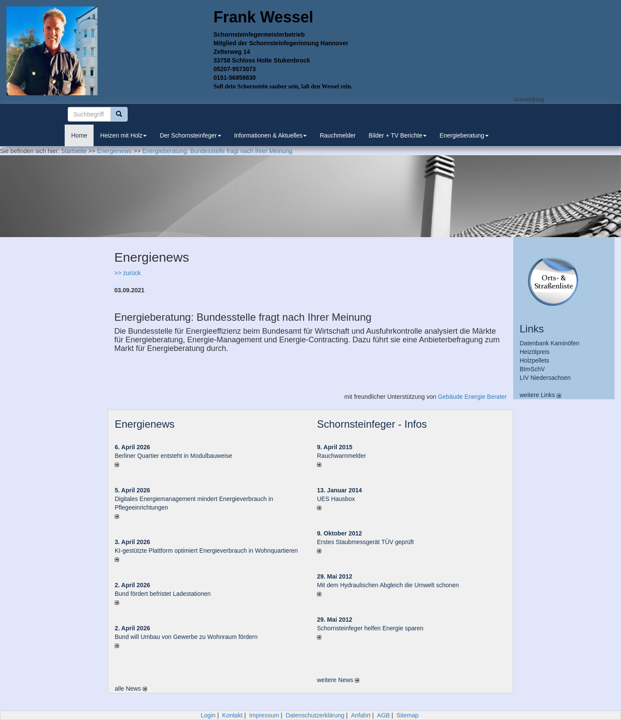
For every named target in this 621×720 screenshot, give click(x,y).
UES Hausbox (336, 498)
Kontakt (232, 715)
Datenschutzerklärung (314, 715)
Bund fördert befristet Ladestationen (163, 593)
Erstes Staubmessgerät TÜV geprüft (365, 541)
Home (79, 135)
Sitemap (407, 715)
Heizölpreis (534, 351)
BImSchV (532, 369)
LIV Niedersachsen (545, 377)
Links (532, 329)
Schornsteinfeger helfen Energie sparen (370, 628)
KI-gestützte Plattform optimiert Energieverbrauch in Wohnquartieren (206, 550)
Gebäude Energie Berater (472, 396)
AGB (383, 715)
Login (208, 715)
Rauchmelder (337, 135)
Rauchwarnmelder (341, 455)
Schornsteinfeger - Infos (372, 424)
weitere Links (540, 394)
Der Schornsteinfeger (190, 135)
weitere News (338, 679)
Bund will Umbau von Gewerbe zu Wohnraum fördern (186, 636)
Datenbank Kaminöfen (550, 343)
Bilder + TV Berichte (398, 135)
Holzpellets (534, 360)
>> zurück (127, 272)
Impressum (264, 715)
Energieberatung (464, 135)
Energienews (145, 424)
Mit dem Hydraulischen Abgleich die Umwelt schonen (388, 585)
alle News (131, 688)
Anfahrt (360, 715)
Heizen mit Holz (123, 135)
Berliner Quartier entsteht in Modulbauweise (173, 455)
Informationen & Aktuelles (270, 135)
